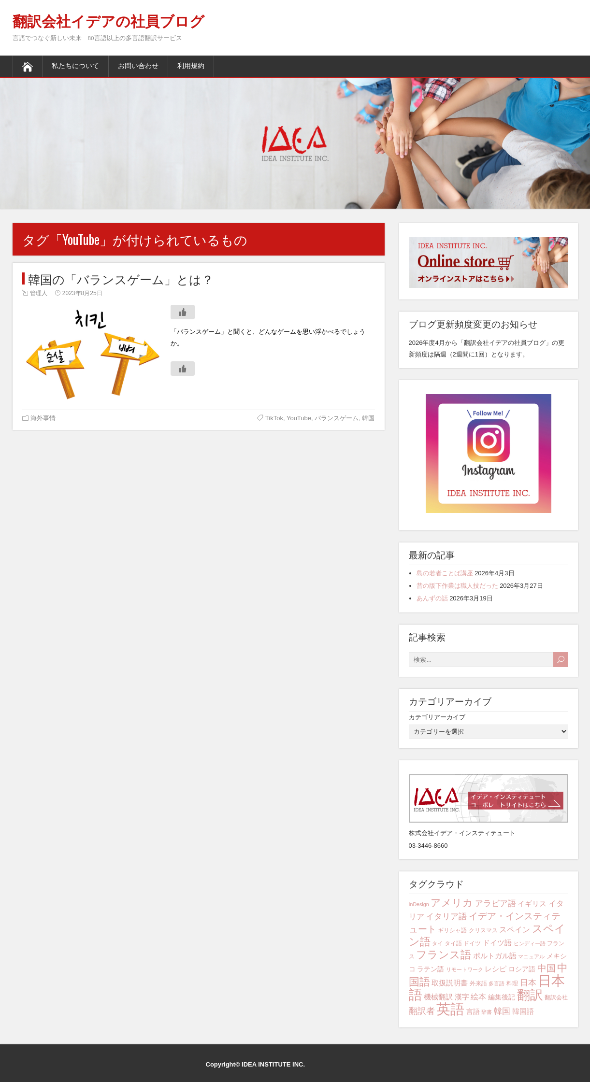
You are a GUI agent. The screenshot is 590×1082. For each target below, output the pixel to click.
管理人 (38, 293)
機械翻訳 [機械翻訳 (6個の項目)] (438, 997)
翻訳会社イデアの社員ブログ (108, 21)
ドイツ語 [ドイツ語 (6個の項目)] (497, 943)
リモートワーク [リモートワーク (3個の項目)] (464, 969)
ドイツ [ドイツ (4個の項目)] (472, 943)
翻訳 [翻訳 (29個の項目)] (530, 995)
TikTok (274, 418)
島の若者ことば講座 (445, 573)
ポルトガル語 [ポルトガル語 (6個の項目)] (495, 956)
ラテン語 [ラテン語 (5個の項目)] (430, 969)
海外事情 (43, 418)
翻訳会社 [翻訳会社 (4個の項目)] (556, 997)
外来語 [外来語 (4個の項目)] (478, 983)
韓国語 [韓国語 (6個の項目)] (523, 1011)
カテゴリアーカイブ (437, 717)
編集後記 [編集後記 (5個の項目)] (501, 997)
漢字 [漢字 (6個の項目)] (462, 997)
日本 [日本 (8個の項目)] (528, 982)
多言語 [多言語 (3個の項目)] (496, 983)
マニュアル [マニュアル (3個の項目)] (531, 956)
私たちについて (75, 66)
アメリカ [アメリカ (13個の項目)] (452, 902)
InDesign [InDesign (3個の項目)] (419, 904)
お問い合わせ (138, 66)
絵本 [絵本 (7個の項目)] (478, 996)
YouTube (299, 418)
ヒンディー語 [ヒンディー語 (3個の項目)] (530, 943)
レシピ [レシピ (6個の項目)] (495, 969)
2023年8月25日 (82, 293)
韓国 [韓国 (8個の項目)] (502, 1011)
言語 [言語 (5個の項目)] (473, 1011)
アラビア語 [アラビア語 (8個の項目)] (495, 903)
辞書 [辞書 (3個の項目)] (486, 1012)
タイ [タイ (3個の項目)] (437, 943)
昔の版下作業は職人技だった (457, 585)
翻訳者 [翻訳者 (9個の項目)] (422, 1011)
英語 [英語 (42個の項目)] (450, 1009)
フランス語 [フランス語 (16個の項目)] (443, 955)
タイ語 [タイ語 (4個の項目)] (453, 943)
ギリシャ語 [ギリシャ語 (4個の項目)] (452, 930)
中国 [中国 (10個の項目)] (546, 968)
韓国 (368, 418)
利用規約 (190, 66)
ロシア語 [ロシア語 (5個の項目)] (521, 969)
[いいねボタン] (183, 312)
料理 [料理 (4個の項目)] (512, 983)
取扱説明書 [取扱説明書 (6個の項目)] (450, 983)
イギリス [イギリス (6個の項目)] (532, 903)
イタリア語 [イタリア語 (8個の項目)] (446, 916)
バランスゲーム (337, 418)
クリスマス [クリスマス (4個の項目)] (483, 930)
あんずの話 (432, 598)
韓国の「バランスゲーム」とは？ (121, 278)
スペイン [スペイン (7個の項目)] (514, 929)
